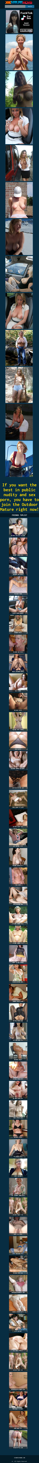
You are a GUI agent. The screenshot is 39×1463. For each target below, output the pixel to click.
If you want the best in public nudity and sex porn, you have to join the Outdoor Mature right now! (19, 497)
